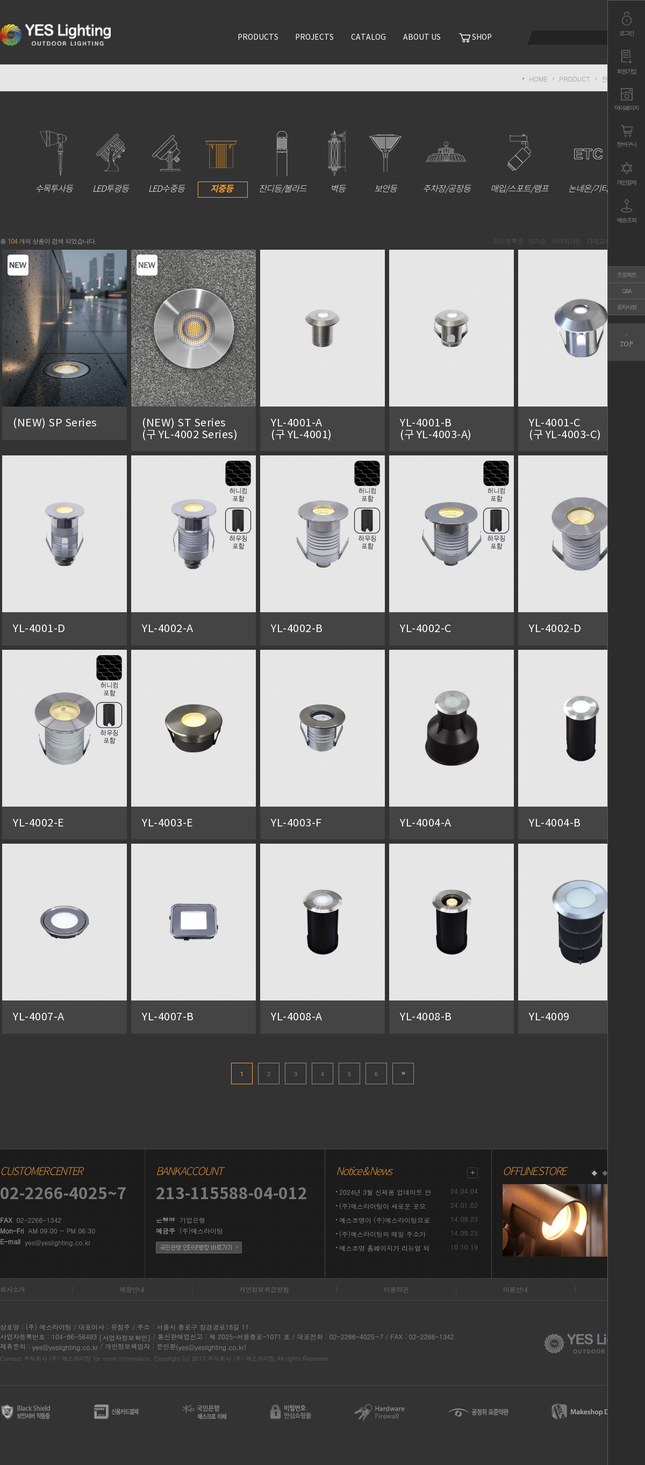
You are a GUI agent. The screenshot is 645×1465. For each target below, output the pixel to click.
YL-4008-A (296, 1017)
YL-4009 (549, 1017)
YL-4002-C (426, 629)
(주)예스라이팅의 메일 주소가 (382, 1233)
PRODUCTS (258, 37)
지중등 (221, 161)
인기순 (537, 241)
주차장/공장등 (446, 161)
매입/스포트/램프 (519, 161)
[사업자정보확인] (124, 1337)
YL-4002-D (555, 629)
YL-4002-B (297, 629)
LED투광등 (110, 161)
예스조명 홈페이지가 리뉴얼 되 (384, 1247)
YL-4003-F (296, 823)
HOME (538, 78)
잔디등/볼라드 (282, 161)
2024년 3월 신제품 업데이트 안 (385, 1191)
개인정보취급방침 (264, 1289)
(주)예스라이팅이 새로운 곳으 (382, 1205)
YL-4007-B (168, 1017)
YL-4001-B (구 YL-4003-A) (448, 429)
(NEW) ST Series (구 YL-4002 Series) (206, 429)
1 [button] (594, 1173)
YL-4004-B (555, 823)
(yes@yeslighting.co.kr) (211, 1347)
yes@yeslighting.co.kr (57, 1242)
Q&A (626, 291)
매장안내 (131, 1289)
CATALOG (368, 37)
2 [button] (604, 1173)
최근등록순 (508, 241)
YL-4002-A (168, 629)
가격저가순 (566, 241)
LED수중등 (166, 161)
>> (403, 1073)
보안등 (385, 161)
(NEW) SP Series (55, 423)
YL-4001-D (39, 629)
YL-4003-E (168, 823)
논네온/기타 (588, 161)
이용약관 (396, 1289)
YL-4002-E (38, 823)
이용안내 (515, 1289)
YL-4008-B (426, 1017)
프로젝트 (626, 275)
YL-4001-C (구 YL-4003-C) (577, 429)
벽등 (337, 161)
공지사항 (626, 307)
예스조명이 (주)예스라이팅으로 (384, 1219)
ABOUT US (422, 37)
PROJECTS (314, 37)
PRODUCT (574, 78)
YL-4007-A (38, 1017)
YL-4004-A (426, 823)
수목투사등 (54, 161)
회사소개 (12, 1289)
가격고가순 (601, 241)
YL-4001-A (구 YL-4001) (319, 429)
